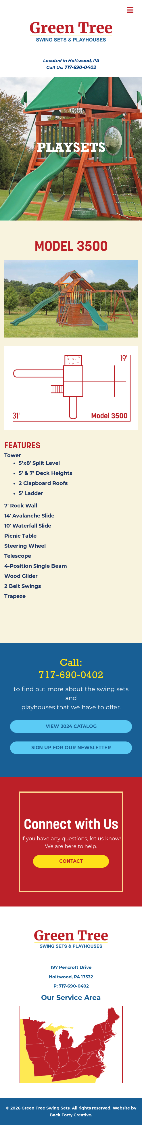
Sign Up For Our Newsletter (71, 747)
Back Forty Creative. (71, 1115)
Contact (71, 861)
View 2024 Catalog (71, 726)
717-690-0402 (80, 67)
